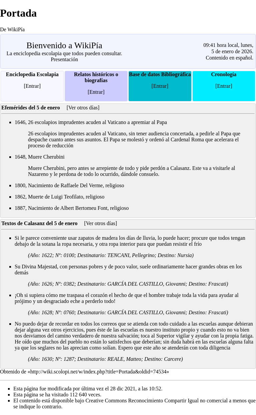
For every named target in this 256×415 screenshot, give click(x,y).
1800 (20, 185)
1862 (20, 197)
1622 (46, 255)
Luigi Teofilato (67, 197)
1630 (46, 359)
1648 (20, 157)
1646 (20, 122)
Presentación (64, 59)
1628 (46, 312)
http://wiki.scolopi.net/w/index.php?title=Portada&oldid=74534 (98, 371)
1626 (46, 284)
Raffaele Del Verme (82, 185)
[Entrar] (32, 86)
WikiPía (88, 45)
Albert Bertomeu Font (83, 208)
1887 (20, 208)
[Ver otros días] (83, 107)
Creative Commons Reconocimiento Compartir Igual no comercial (156, 400)
